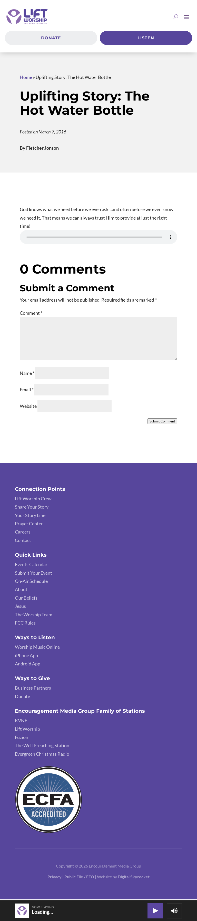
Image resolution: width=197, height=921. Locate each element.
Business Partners (33, 689)
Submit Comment (162, 422)
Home (26, 78)
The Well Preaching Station (42, 746)
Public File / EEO (79, 877)
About (21, 590)
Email (27, 390)
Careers (23, 533)
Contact (23, 541)
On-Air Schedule (31, 582)
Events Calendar (31, 565)
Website (28, 407)
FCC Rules (25, 623)
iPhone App (26, 656)
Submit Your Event (33, 573)
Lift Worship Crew (33, 499)
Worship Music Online (37, 648)
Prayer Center (29, 524)
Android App (27, 664)
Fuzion (21, 738)
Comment (31, 314)
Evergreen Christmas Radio (42, 754)
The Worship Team (33, 615)
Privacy (54, 877)
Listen (145, 38)
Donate (51, 38)
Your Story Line (30, 516)
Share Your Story (31, 508)
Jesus (20, 607)
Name (27, 374)
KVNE (21, 721)
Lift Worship (27, 730)
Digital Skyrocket (134, 877)
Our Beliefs (26, 598)
